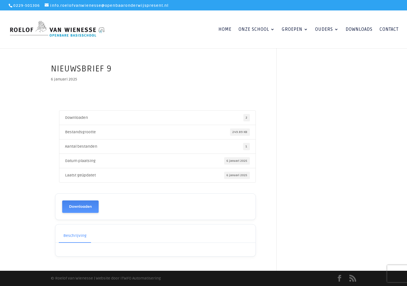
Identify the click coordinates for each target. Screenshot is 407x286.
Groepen (292, 29)
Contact (389, 29)
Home (224, 29)
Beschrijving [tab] (74, 235)
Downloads (359, 29)
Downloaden (80, 206)
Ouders (324, 29)
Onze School (254, 29)
